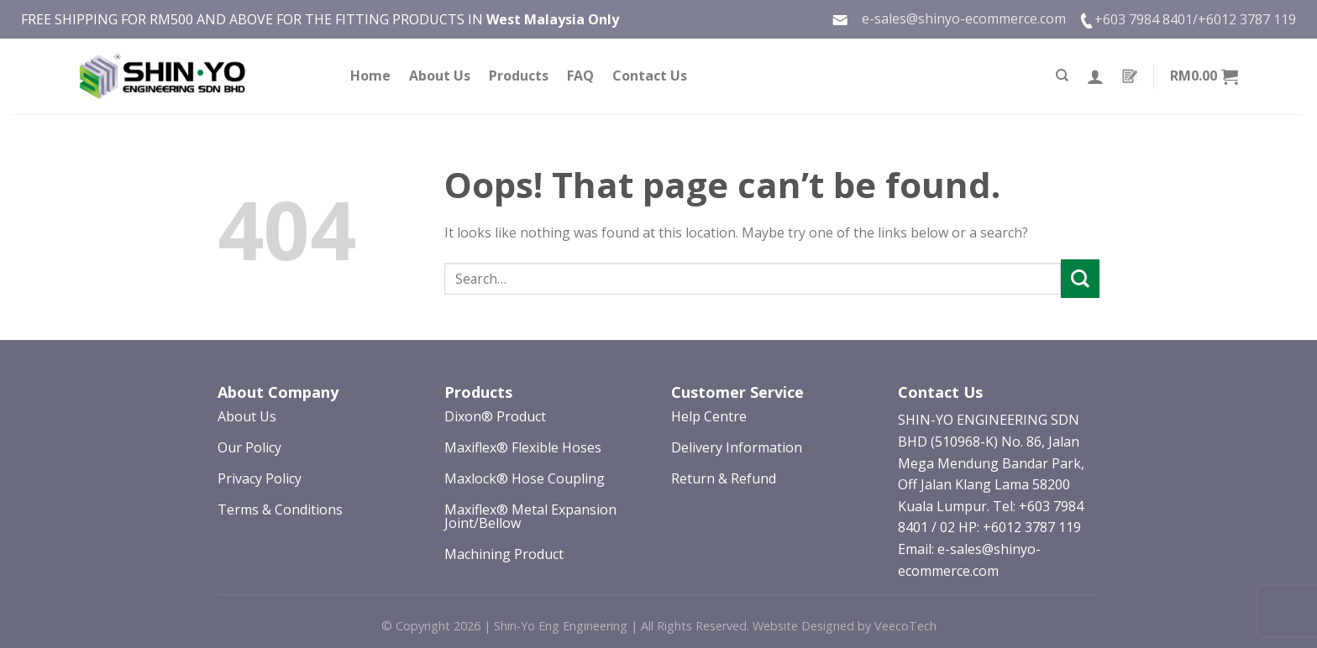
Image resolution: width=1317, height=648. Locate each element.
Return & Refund (723, 478)
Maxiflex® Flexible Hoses (522, 447)
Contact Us (649, 75)
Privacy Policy (260, 478)
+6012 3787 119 (1247, 19)
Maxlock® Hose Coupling (524, 478)
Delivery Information (736, 447)
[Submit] (1080, 278)
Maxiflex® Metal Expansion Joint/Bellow (530, 516)
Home (370, 75)
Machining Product (504, 554)
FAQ (580, 75)
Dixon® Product (495, 416)
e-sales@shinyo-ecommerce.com (949, 19)
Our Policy (249, 447)
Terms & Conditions (280, 509)
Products (518, 75)
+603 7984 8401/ (1146, 19)
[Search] (1062, 75)
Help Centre (709, 416)
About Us (439, 75)
